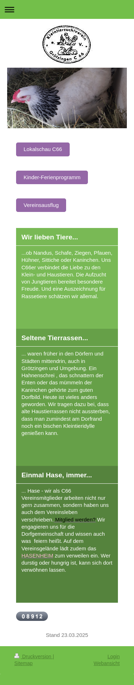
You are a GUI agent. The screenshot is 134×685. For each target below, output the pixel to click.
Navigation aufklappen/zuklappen (67, 9)
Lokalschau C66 (43, 149)
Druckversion (33, 656)
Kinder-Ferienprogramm (52, 177)
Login (114, 656)
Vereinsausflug (41, 205)
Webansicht (107, 663)
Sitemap (23, 663)
